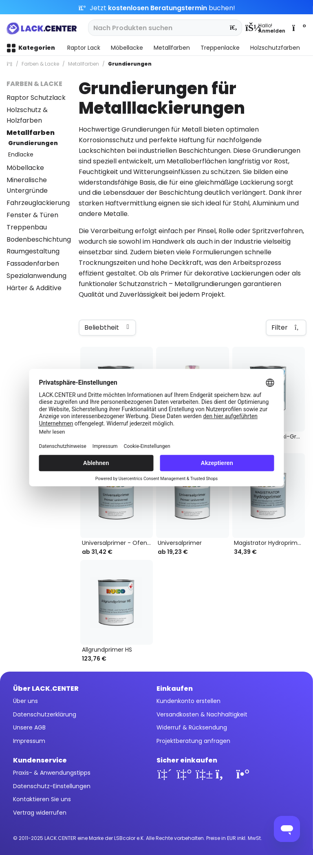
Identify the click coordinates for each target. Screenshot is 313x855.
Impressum (29, 741)
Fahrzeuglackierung (38, 202)
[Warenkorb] (298, 28)
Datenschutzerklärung (44, 714)
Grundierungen (33, 143)
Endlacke (20, 154)
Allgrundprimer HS (107, 649)
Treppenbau (27, 227)
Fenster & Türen (32, 215)
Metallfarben (31, 132)
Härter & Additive (34, 288)
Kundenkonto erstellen (188, 701)
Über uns (25, 701)
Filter (286, 327)
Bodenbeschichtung (39, 239)
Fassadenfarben (33, 263)
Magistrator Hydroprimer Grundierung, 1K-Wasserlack (269, 543)
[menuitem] (265, 28)
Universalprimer (180, 543)
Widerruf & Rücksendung (191, 727)
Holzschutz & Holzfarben (27, 115)
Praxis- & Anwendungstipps (51, 773)
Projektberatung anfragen (193, 741)
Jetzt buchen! (156, 8)
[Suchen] (233, 28)
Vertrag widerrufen (39, 813)
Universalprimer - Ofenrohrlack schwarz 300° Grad (117, 543)
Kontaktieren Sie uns (42, 799)
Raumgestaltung (33, 251)
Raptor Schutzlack (36, 97)
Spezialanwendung (36, 275)
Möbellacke (25, 167)
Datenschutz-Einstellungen (51, 786)
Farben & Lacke (34, 83)
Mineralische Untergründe (27, 185)
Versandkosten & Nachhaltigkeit (201, 714)
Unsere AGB (29, 727)
